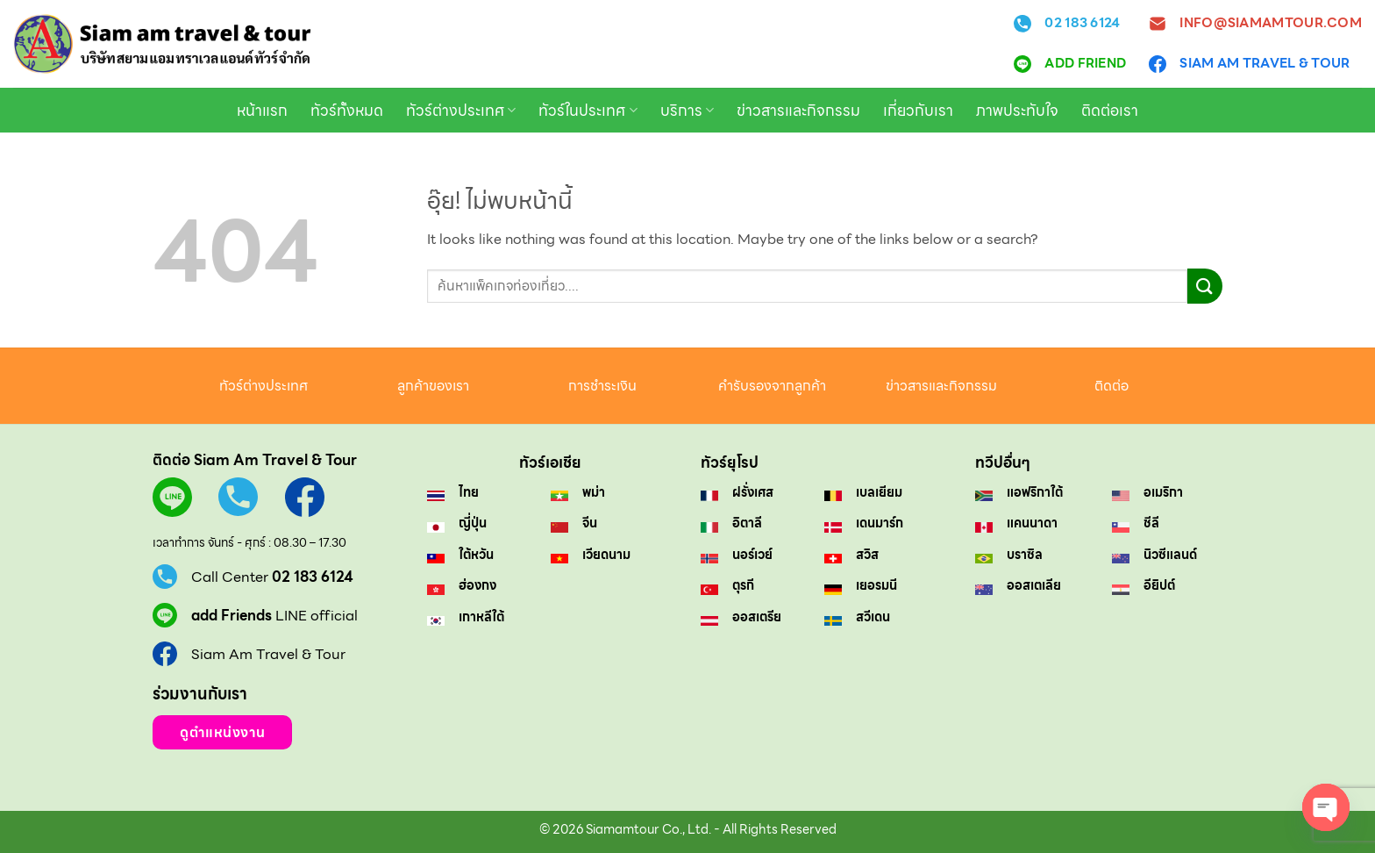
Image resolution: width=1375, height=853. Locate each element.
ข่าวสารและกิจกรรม (798, 110)
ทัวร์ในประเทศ (587, 110)
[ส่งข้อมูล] (1204, 286)
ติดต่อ (1111, 386)
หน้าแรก (262, 110)
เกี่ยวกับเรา (918, 110)
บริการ (687, 110)
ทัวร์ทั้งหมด (346, 110)
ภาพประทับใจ (1017, 110)
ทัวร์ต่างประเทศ (461, 110)
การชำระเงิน (602, 386)
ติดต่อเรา (1109, 110)
